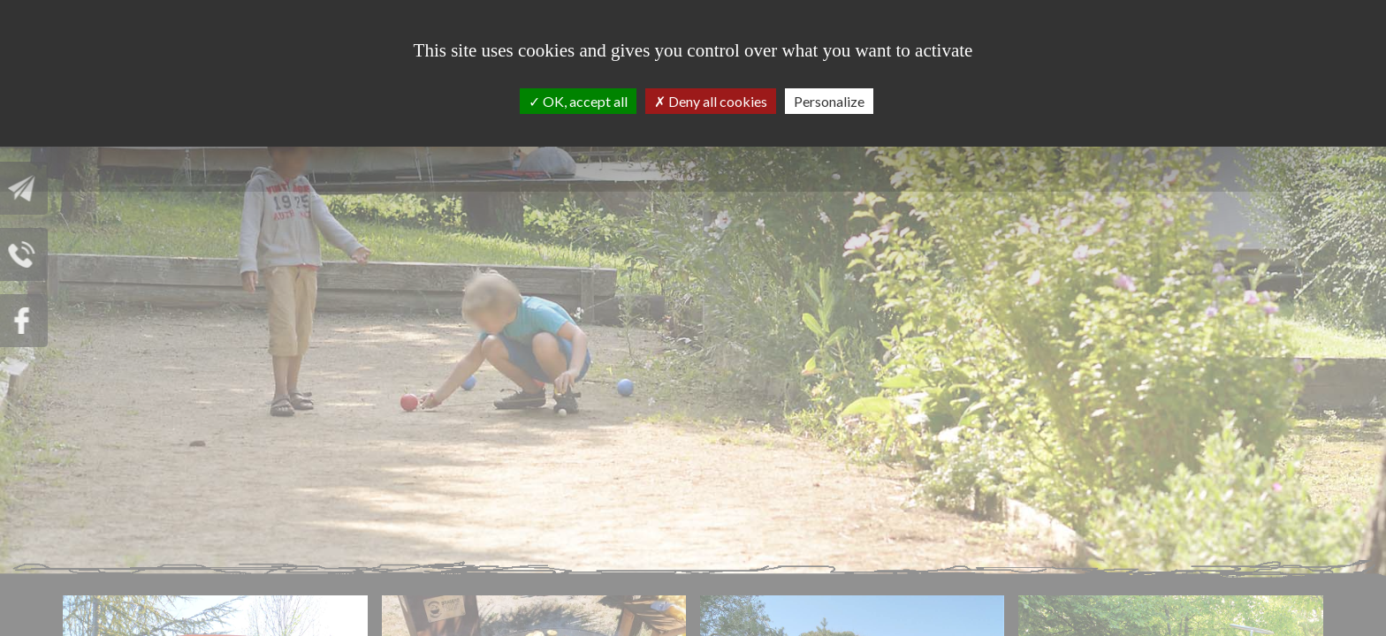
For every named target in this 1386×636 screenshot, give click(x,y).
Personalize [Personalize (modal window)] (829, 101)
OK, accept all (578, 101)
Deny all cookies (710, 101)
